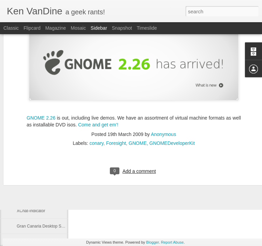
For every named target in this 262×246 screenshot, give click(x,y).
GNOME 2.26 (41, 76)
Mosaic (78, 28)
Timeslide (147, 28)
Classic (11, 28)
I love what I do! (31, 180)
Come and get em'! (98, 83)
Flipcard (32, 28)
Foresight (116, 102)
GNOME (138, 102)
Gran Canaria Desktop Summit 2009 (50, 226)
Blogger (152, 242)
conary (96, 102)
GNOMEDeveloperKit (172, 102)
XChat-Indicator (31, 210)
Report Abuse (172, 242)
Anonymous (163, 93)
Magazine (55, 28)
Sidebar (99, 28)
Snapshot (122, 28)
